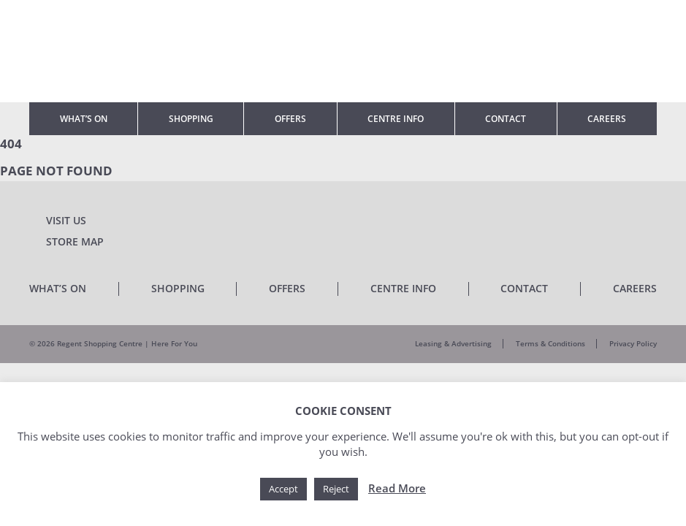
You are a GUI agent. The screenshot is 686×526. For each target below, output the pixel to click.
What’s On (83, 118)
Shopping (191, 118)
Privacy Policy (633, 343)
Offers (290, 118)
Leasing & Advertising (453, 343)
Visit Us (66, 220)
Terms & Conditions (550, 343)
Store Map (75, 241)
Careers (606, 118)
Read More (397, 488)
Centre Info (395, 118)
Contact (505, 118)
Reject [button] (336, 488)
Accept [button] (283, 488)
